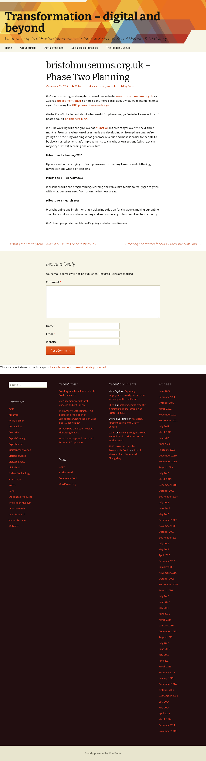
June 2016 (164, 602)
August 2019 (166, 467)
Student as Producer (20, 496)
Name (51, 326)
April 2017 (164, 555)
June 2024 (164, 391)
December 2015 (168, 631)
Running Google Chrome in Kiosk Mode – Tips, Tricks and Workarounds (127, 436)
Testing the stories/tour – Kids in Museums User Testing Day (50, 244)
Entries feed (66, 472)
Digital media (16, 444)
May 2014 (164, 707)
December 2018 (168, 485)
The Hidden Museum (118, 48)
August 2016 (166, 590)
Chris (111, 405)
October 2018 (166, 490)
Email (51, 334)
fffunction (102, 128)
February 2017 (167, 561)
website (112, 86)
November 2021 (168, 414)
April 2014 (164, 713)
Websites (80, 86)
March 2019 (165, 479)
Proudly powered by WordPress (103, 753)
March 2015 (165, 666)
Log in (62, 466)
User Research (17, 514)
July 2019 (164, 473)
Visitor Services (17, 520)
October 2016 (166, 578)
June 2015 (164, 649)
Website (51, 342)
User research (17, 508)
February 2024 (167, 397)
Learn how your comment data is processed (78, 367)
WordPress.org (67, 484)
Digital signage (17, 461)
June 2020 (164, 438)
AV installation (16, 420)
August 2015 (166, 637)
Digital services (17, 455)
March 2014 (165, 719)
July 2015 (164, 643)
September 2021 (168, 420)
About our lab (28, 48)
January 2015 (166, 678)
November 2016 (168, 572)
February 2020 (167, 449)
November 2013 (168, 731)
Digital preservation (20, 450)
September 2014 (168, 695)
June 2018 (164, 508)
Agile (11, 409)
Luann (112, 432)
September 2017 (168, 537)
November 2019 (168, 461)
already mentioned (68, 100)
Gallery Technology (19, 473)
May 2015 (164, 654)
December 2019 (168, 455)
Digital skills (15, 467)
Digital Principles (53, 48)
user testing (99, 86)
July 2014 (164, 701)
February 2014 (167, 725)
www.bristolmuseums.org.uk (134, 96)
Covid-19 (14, 432)
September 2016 (168, 584)
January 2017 (166, 567)
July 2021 (164, 426)
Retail (12, 491)
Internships (15, 479)
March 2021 (165, 432)
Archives (14, 414)
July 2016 (164, 596)
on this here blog (76, 119)
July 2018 (164, 502)
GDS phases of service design (90, 105)
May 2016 (164, 608)
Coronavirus (15, 426)
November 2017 (168, 526)
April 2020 (164, 444)
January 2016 (166, 625)
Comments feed (68, 478)
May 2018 (164, 514)
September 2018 (168, 496)
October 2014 (166, 690)
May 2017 (164, 549)
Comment (53, 282)
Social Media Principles (85, 48)
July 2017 (164, 543)
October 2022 (166, 403)
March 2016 (165, 619)
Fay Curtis (128, 86)
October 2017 (166, 531)
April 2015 (164, 660)
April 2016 (164, 613)
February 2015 (167, 672)
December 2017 (168, 520)
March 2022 (165, 408)
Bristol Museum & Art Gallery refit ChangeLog (125, 454)
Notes (12, 485)
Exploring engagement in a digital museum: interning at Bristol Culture (127, 395)
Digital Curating (17, 438)
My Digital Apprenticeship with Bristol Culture (126, 422)
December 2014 (168, 684)
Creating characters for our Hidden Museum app (163, 244)
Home (8, 48)
